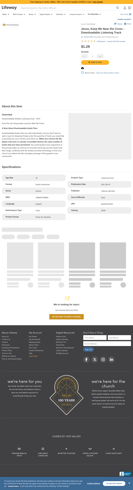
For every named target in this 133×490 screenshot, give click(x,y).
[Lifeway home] (9, 8)
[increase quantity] (100, 56)
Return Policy (34, 345)
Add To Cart (95, 62)
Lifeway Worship (62, 339)
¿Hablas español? (124, 19)
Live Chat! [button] (33, 356)
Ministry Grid (61, 336)
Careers (5, 342)
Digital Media (46, 14)
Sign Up (88, 349)
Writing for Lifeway (9, 356)
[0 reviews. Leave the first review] (93, 41)
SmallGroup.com (62, 353)
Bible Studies (19, 14)
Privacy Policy (7, 350)
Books (32, 14)
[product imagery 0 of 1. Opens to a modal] (40, 60)
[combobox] (70, 7)
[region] (66, 483)
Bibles (5, 14)
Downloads (60, 345)
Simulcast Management (65, 347)
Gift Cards (33, 347)
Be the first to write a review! (66, 317)
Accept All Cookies (114, 483)
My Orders (33, 336)
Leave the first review (116, 41)
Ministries (61, 14)
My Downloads (34, 339)
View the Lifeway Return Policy (107, 73)
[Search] (117, 7)
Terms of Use (6, 353)
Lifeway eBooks (62, 350)
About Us (5, 336)
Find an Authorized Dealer (12, 359)
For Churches (94, 14)
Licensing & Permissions (10, 347)
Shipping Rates (34, 342)
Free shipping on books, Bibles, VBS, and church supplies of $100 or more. (66, 2)
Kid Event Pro (61, 342)
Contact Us (6, 339)
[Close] (129, 483)
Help (30, 353)
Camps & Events (76, 14)
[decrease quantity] (84, 56)
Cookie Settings (93, 483)
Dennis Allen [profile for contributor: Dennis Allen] (88, 37)
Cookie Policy (13, 486)
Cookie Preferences (36, 350)
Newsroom (6, 345)
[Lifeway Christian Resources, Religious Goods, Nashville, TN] (125, 474)
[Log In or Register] (124, 7)
